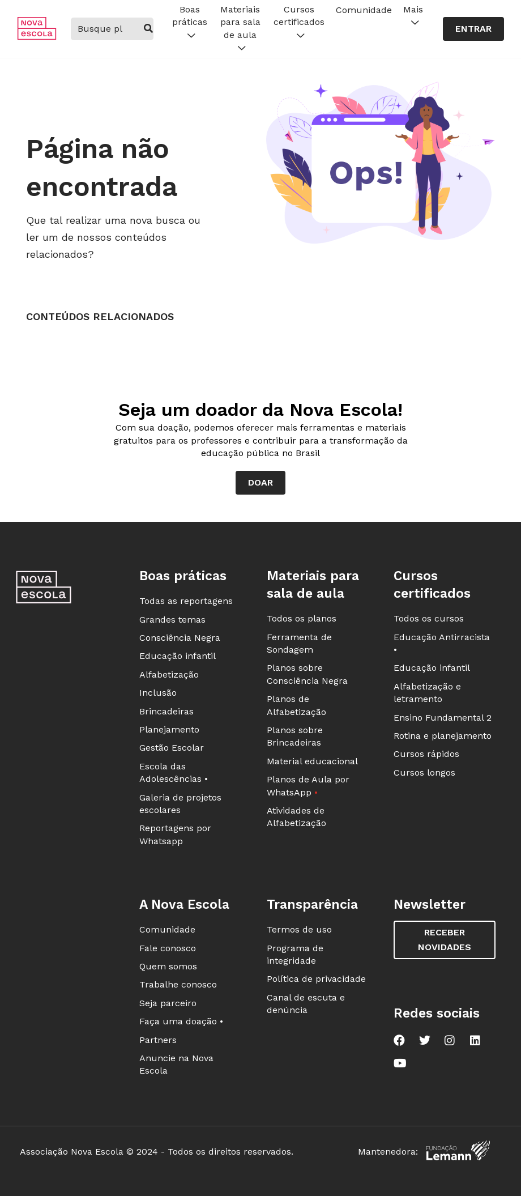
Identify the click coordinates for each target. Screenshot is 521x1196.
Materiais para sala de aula (240, 29)
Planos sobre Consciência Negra (307, 674)
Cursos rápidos (426, 753)
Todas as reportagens (186, 600)
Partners (158, 1040)
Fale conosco (167, 948)
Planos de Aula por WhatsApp (308, 785)
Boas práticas (189, 22)
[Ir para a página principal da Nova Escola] (37, 37)
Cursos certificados (299, 22)
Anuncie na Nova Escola (176, 1064)
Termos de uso (299, 929)
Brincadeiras (166, 711)
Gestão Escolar (171, 747)
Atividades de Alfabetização (296, 816)
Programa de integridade (295, 954)
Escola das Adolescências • (173, 772)
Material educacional (312, 761)
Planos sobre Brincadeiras (295, 736)
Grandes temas (172, 619)
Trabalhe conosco (178, 984)
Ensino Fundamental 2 (443, 717)
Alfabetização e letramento (427, 692)
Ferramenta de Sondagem (299, 643)
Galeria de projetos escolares (180, 803)
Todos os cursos (429, 618)
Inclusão (158, 692)
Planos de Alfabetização (296, 705)
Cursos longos (424, 772)
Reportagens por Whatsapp (175, 834)
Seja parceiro (168, 1003)
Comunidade (364, 10)
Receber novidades (444, 939)
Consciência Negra (179, 637)
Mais (413, 16)
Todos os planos (301, 618)
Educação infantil (177, 655)
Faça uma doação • (181, 1021)
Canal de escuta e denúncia (306, 1003)
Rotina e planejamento (443, 735)
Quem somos (168, 966)
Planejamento (169, 729)
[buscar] (148, 29)
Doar (260, 482)
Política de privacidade (316, 978)
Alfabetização (169, 674)
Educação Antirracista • (442, 643)
